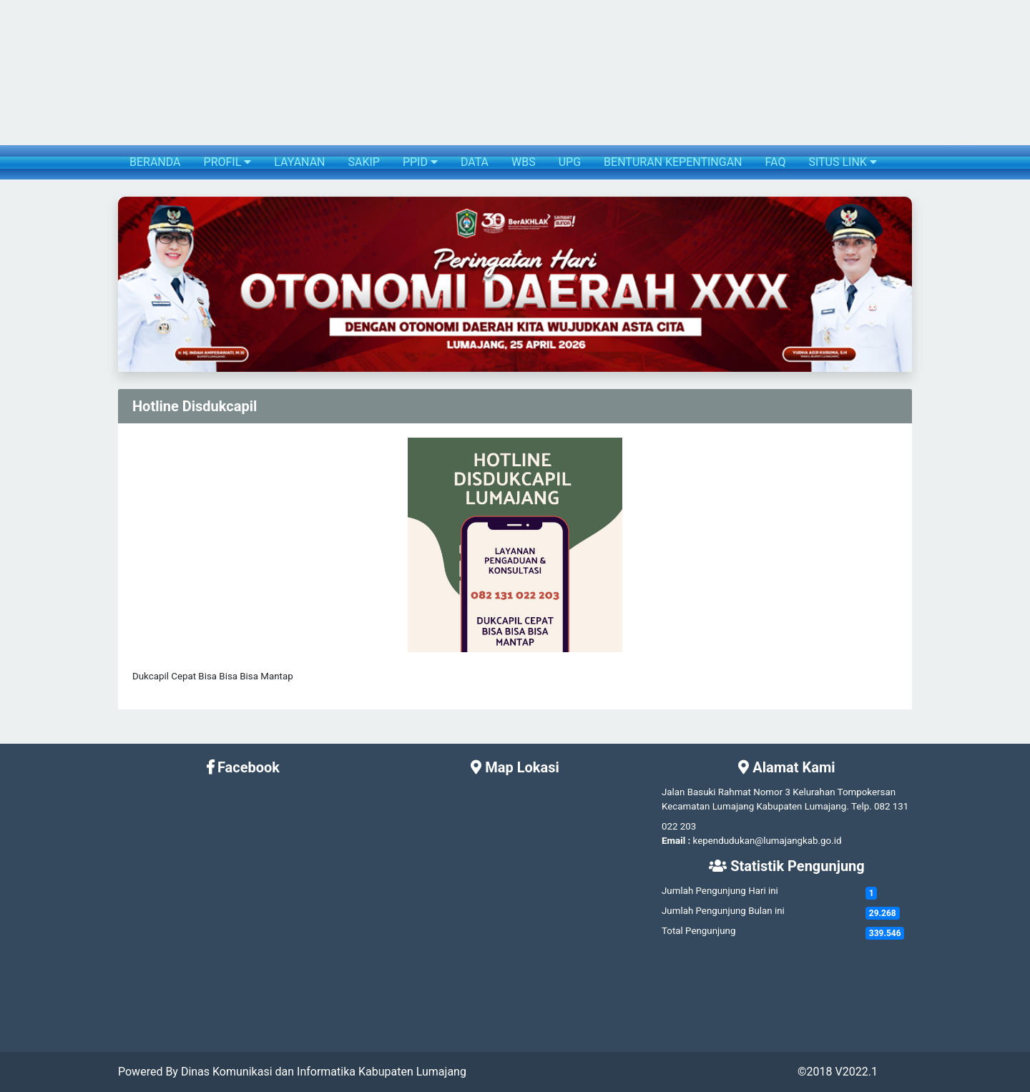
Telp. (861, 806)
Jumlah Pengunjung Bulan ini (723, 910)
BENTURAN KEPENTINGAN (673, 162)
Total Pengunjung (698, 930)
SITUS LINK (842, 162)
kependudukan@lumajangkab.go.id (767, 840)
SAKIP (363, 162)
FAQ (775, 162)
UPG (570, 162)
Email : (676, 840)
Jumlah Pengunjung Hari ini (720, 890)
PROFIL (228, 162)
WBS (523, 162)
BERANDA (155, 162)
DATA (475, 162)
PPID (420, 162)
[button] (130, 284)
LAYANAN (299, 162)
